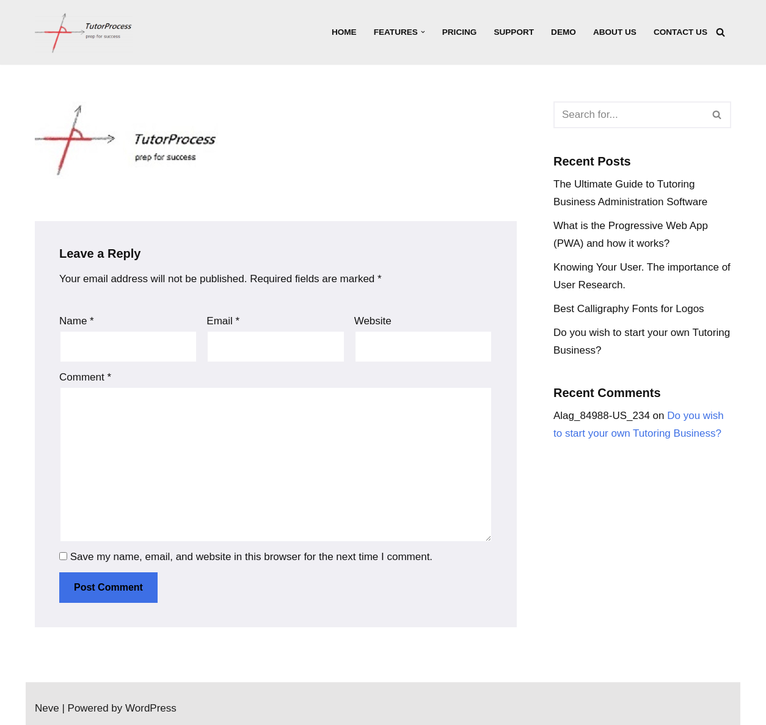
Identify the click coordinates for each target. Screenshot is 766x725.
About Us (615, 32)
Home (344, 32)
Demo (563, 32)
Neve (47, 708)
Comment (85, 377)
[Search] (720, 32)
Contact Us (680, 32)
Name (76, 321)
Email (222, 321)
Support (514, 32)
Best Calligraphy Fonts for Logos (628, 309)
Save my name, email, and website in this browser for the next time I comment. (251, 557)
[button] (423, 32)
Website (373, 321)
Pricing (459, 32)
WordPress (151, 708)
